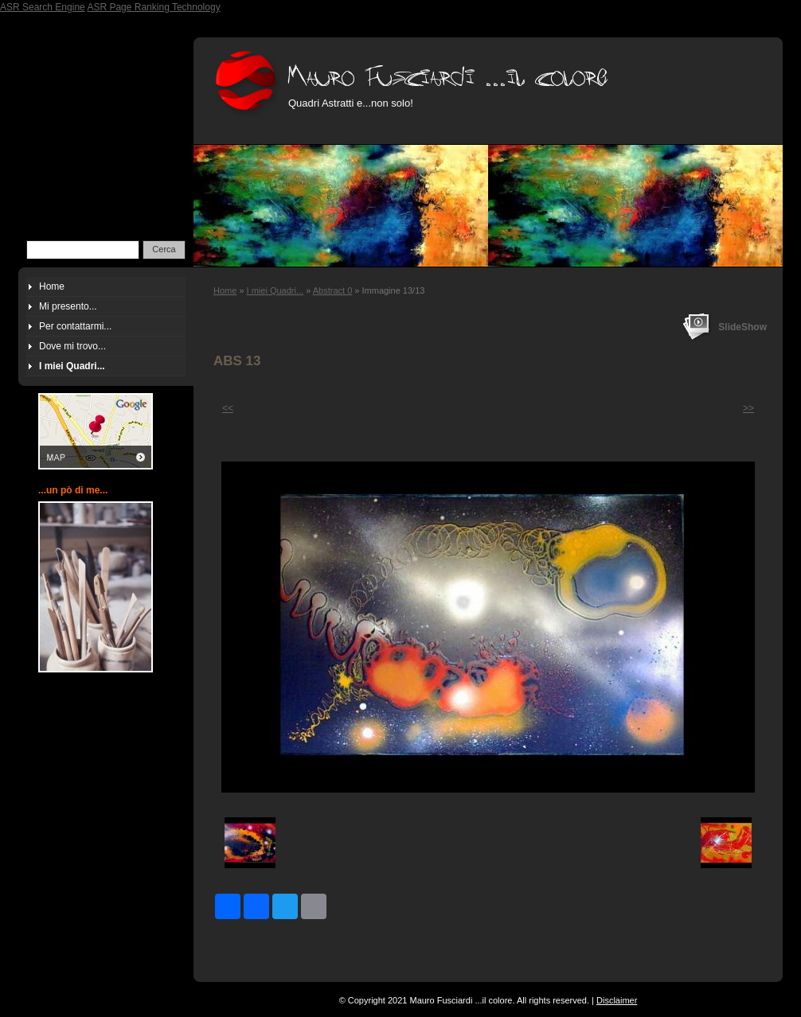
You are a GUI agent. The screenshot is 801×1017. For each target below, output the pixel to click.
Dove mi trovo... (72, 346)
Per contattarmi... (75, 326)
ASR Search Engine (42, 7)
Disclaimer (616, 1000)
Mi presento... (68, 306)
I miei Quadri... (275, 290)
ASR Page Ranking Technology (153, 7)
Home (224, 290)
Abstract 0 (333, 290)
